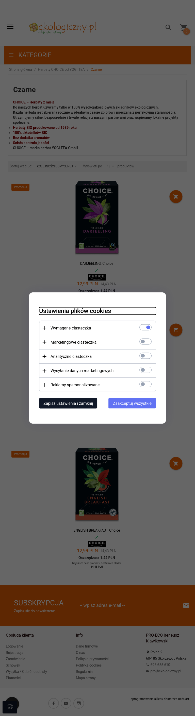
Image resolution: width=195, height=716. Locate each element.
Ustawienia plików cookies (75, 311)
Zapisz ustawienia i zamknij (68, 403)
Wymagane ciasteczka (71, 328)
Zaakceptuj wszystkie (132, 403)
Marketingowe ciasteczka (73, 342)
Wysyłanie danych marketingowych (82, 370)
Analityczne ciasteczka (71, 356)
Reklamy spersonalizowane (75, 384)
